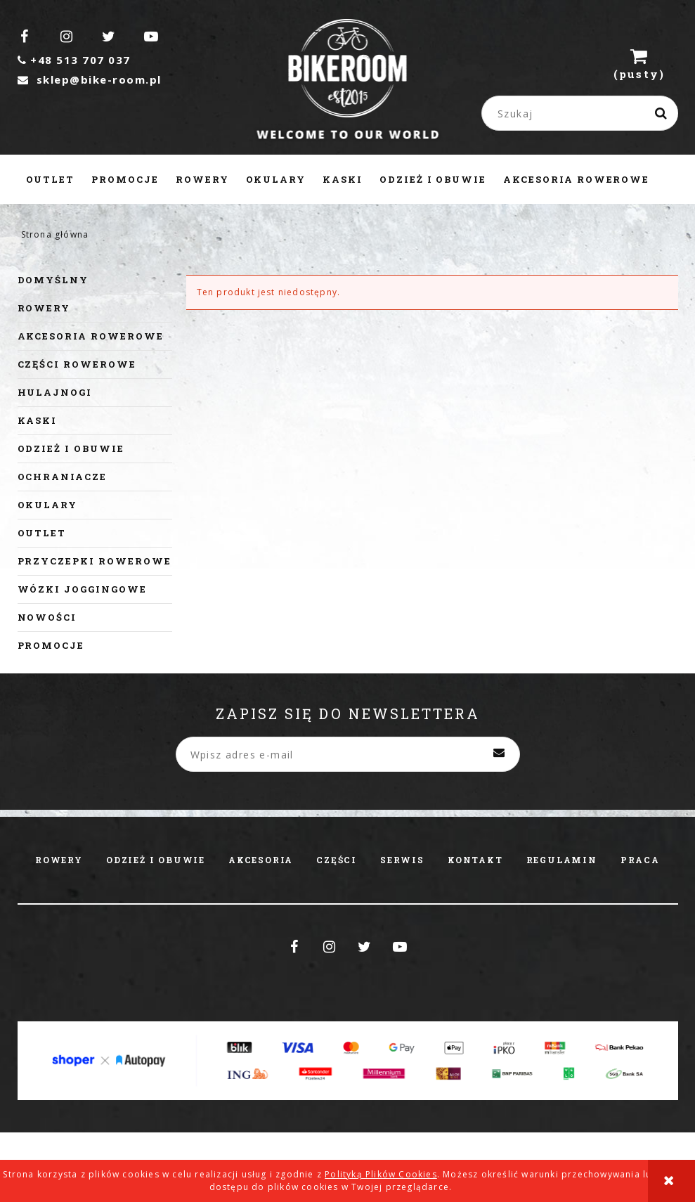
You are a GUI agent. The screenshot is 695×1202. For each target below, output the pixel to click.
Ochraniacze (62, 476)
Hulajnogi (55, 392)
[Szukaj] (662, 113)
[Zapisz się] (499, 754)
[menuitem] (51, 179)
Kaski (38, 420)
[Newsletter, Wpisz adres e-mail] (348, 754)
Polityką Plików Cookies (381, 1174)
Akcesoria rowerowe (91, 336)
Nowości (47, 617)
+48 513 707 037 (74, 59)
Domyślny (53, 279)
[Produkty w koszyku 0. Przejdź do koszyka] (639, 63)
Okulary (48, 504)
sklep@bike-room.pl (90, 79)
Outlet (42, 532)
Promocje (51, 645)
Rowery (44, 308)
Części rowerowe (77, 364)
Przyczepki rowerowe (94, 561)
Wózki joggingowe (82, 589)
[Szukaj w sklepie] (582, 113)
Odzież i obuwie (71, 448)
